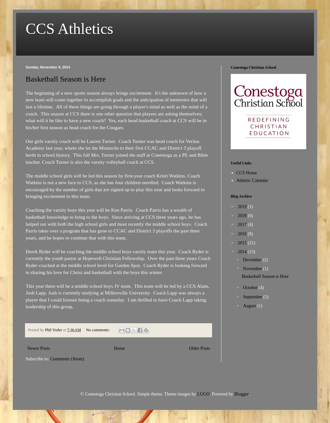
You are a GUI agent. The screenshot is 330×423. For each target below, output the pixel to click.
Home (119, 348)
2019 (243, 206)
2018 (243, 215)
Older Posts (199, 348)
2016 (243, 233)
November (253, 268)
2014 (243, 251)
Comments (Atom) (67, 358)
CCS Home (246, 172)
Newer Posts (38, 348)
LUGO (203, 394)
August (250, 305)
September (253, 296)
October (251, 287)
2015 (243, 242)
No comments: (98, 330)
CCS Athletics (69, 28)
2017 (243, 224)
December (252, 259)
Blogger (241, 394)
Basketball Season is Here (66, 79)
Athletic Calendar (252, 180)
